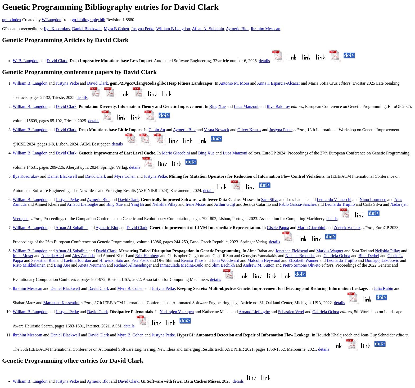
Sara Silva (269, 199)
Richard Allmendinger (133, 265)
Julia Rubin (383, 288)
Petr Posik (139, 260)
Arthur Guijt (224, 204)
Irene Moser (196, 204)
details (264, 60)
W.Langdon (51, 19)
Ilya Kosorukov (57, 28)
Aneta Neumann (92, 265)
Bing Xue (217, 106)
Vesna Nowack (216, 129)
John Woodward (225, 260)
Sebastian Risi (43, 260)
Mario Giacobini (176, 153)
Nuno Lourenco (373, 199)
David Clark (57, 60)
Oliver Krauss (249, 129)
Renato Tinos (192, 260)
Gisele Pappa (278, 227)
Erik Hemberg (147, 255)
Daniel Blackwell (87, 28)
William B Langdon (173, 28)
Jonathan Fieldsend (292, 251)
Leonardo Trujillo (340, 204)
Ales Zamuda (83, 255)
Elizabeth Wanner (303, 260)
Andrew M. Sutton (258, 265)
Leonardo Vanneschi (334, 199)
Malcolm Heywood (263, 260)
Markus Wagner (329, 251)
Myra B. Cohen (130, 288)
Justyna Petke (142, 28)
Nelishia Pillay (164, 204)
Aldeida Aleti (52, 255)
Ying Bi (137, 204)
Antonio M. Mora (234, 83)
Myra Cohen (124, 176)
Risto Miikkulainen (29, 265)
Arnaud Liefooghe (82, 204)
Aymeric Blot (237, 28)
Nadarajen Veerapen (177, 311)
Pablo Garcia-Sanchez (298, 204)
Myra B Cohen (116, 28)
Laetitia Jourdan (77, 260)
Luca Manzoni (246, 106)
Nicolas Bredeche (300, 255)
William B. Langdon (30, 83)
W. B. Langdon (25, 60)
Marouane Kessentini (61, 302)
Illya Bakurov (278, 106)
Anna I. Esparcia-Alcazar (278, 83)
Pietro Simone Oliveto (302, 265)
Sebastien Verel (291, 311)
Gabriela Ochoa (336, 255)
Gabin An (157, 129)
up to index (11, 19)
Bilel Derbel (368, 255)
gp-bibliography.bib (88, 19)
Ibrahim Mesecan (265, 28)
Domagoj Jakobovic (382, 260)
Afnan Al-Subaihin (208, 28)
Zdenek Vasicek (347, 227)
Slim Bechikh (223, 265)
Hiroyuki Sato (111, 260)
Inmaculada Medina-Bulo (181, 265)
